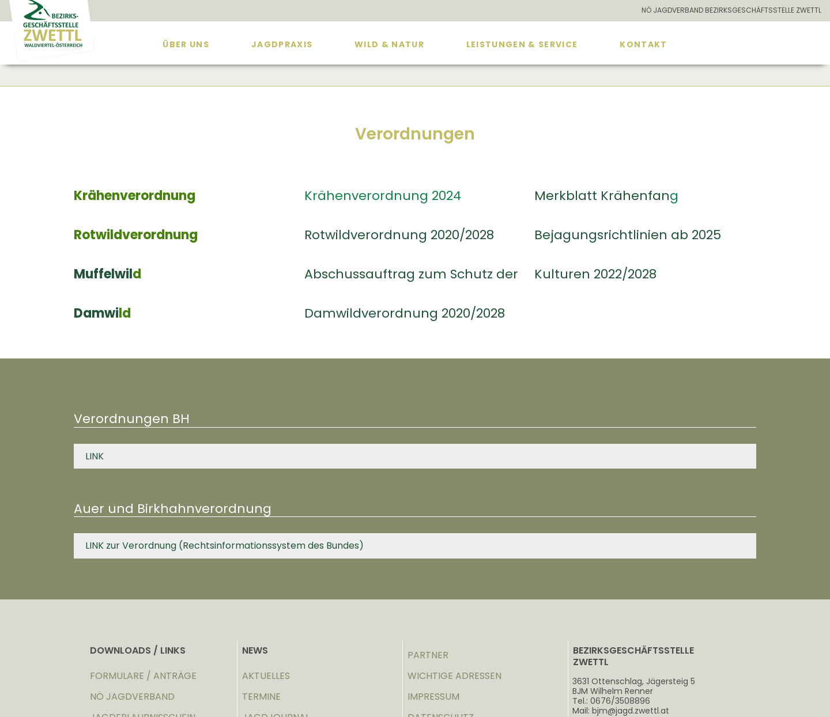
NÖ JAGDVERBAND (132, 696)
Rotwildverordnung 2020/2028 (399, 235)
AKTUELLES (266, 675)
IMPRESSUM (433, 696)
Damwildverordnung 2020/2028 (404, 313)
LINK (94, 456)
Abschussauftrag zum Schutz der (411, 274)
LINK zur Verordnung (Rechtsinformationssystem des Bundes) (224, 545)
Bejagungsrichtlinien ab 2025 (627, 235)
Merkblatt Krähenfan (602, 196)
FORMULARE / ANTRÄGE (143, 675)
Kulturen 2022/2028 (595, 274)
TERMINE (261, 696)
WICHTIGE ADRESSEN (454, 675)
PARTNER (428, 655)
